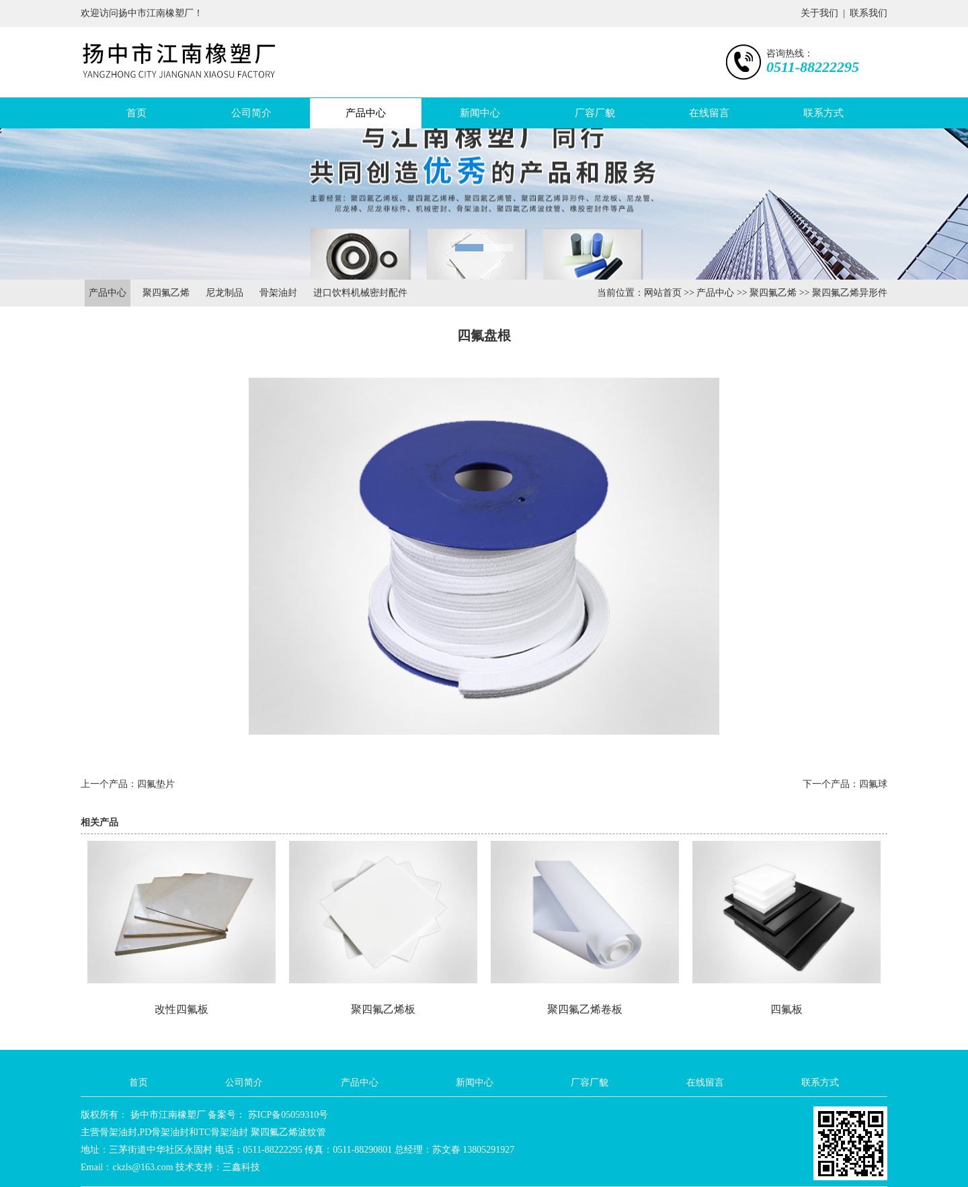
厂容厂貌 (595, 113)
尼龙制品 (224, 293)
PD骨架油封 (165, 1132)
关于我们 (819, 13)
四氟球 (873, 784)
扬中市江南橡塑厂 (167, 1115)
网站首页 (663, 293)
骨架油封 (278, 293)
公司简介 (251, 113)
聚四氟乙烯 (166, 293)
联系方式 (823, 113)
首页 (136, 113)
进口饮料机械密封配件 (360, 293)
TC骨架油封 (223, 1132)
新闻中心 (480, 113)
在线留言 (709, 113)
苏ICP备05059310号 (286, 1115)
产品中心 (366, 113)
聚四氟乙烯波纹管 (288, 1132)
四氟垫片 (156, 784)
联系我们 (868, 13)
